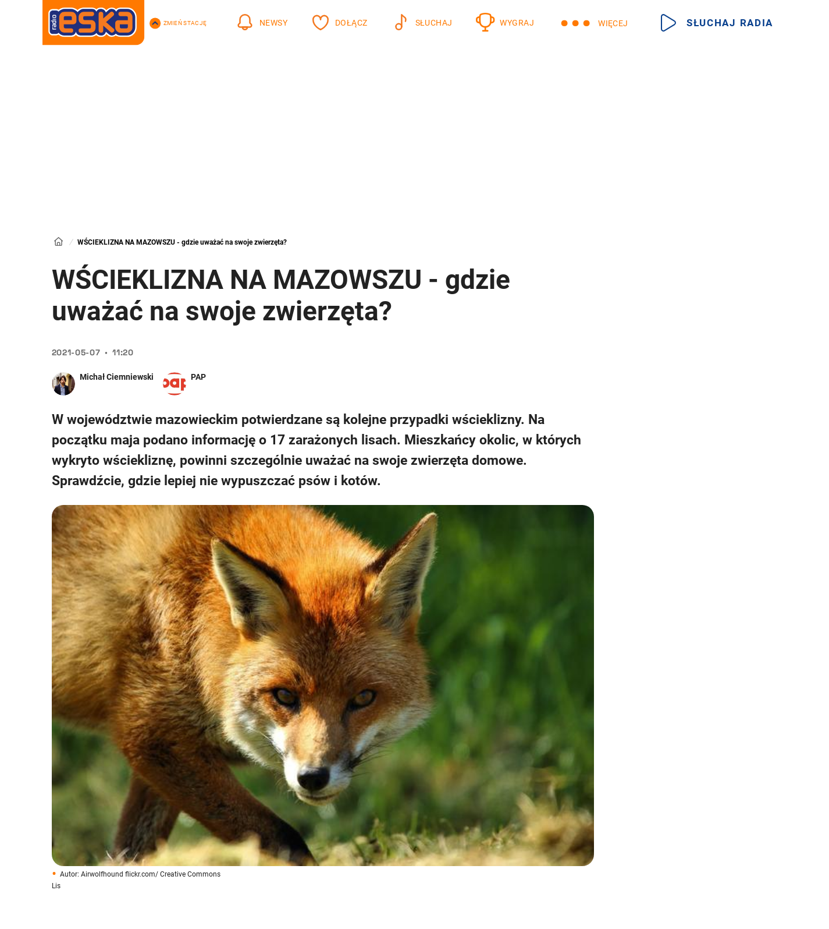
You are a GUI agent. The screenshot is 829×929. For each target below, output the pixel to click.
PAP (198, 377)
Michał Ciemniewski (117, 377)
